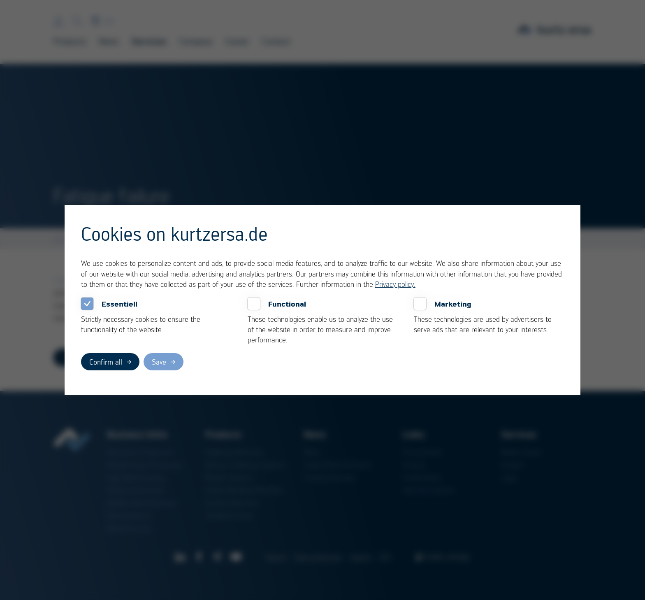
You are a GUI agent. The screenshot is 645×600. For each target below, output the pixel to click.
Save (159, 361)
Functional (287, 303)
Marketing (452, 303)
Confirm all (105, 361)
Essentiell (119, 303)
